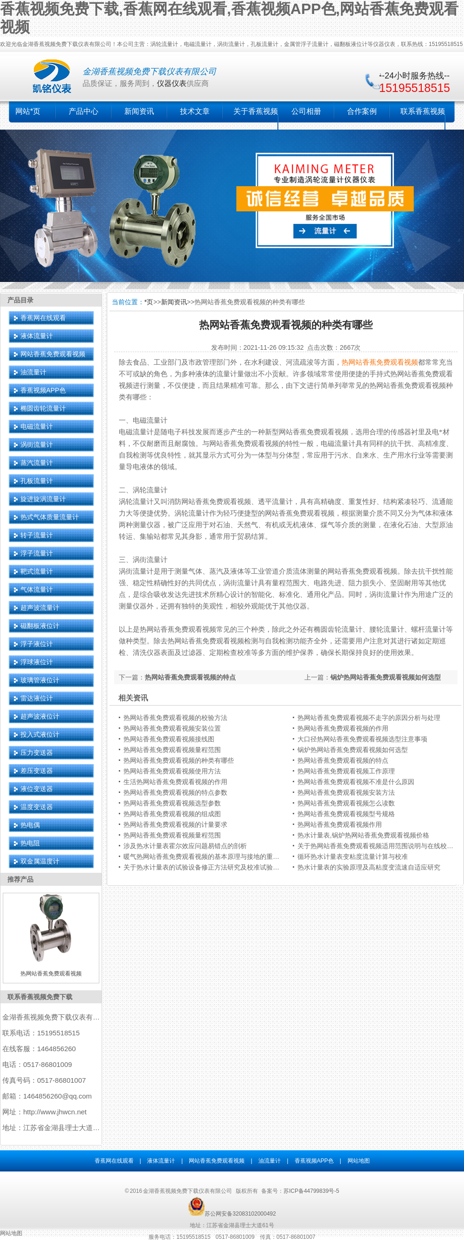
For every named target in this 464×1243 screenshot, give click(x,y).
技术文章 (195, 111)
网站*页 (27, 111)
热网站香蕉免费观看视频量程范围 (172, 749)
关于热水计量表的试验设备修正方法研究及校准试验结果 (204, 867)
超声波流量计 (39, 607)
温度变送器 (36, 807)
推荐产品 (20, 879)
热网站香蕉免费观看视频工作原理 (346, 771)
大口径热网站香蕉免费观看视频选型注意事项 (362, 739)
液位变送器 (36, 788)
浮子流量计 (36, 553)
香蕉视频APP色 (43, 390)
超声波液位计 (39, 716)
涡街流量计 (36, 444)
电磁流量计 (36, 426)
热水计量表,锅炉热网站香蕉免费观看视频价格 (363, 835)
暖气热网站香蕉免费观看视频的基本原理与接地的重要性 (204, 856)
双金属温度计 (39, 861)
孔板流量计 (36, 480)
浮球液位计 (36, 662)
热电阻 (30, 843)
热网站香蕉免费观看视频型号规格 (346, 814)
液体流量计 (36, 336)
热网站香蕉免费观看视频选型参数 (172, 803)
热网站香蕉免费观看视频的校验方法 (175, 717)
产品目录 (20, 300)
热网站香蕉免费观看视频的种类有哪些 (178, 760)
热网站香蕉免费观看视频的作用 (342, 728)
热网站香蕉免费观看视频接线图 (168, 739)
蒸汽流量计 (36, 462)
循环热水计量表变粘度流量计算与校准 (352, 856)
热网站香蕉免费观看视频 (380, 362)
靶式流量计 (36, 571)
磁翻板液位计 (39, 625)
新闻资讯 (139, 111)
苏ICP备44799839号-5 (311, 1191)
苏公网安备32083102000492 (240, 1213)
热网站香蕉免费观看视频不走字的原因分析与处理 (368, 717)
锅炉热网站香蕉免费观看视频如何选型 (385, 677)
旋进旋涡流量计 (43, 499)
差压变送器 (36, 770)
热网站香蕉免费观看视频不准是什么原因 (355, 781)
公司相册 (306, 111)
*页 (148, 302)
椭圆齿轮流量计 (43, 408)
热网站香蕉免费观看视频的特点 (190, 677)
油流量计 (33, 372)
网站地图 (359, 1161)
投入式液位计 (39, 734)
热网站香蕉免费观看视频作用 (339, 824)
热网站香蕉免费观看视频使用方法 (172, 771)
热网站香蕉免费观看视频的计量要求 (175, 824)
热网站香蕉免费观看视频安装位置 (172, 728)
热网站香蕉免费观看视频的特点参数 (175, 792)
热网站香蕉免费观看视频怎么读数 (346, 803)
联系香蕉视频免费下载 (39, 997)
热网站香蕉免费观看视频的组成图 (172, 814)
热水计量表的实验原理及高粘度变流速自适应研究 (368, 867)
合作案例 (362, 111)
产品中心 (83, 111)
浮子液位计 (36, 644)
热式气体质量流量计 (49, 517)
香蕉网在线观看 (43, 317)
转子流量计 (36, 535)
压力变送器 (36, 752)
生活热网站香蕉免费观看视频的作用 (175, 781)
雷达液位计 (36, 698)
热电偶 (30, 825)
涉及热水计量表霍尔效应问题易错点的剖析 (185, 846)
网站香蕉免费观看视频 (52, 354)
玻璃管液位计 (39, 680)
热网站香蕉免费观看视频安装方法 (346, 792)
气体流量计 (36, 589)
